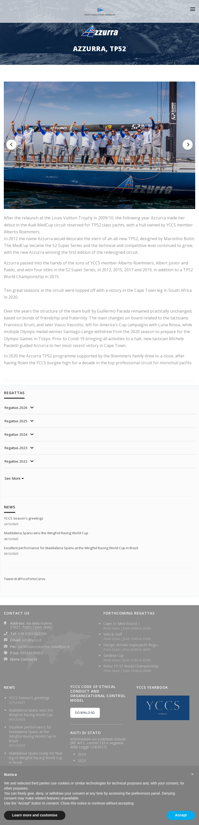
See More (14, 478)
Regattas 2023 (17, 447)
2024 (82, 754)
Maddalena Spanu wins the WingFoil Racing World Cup (49, 532)
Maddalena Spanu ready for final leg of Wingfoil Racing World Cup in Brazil (35, 758)
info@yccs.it (32, 640)
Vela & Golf (112, 634)
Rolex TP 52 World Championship (130, 666)
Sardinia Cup (113, 655)
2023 (82, 760)
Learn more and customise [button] (34, 815)
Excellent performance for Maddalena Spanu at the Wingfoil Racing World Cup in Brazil (75, 547)
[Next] (188, 145)
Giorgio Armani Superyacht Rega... (131, 644)
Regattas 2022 (17, 461)
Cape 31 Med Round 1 (121, 623)
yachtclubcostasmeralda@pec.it (44, 646)
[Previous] (11, 145)
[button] (192, 774)
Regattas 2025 (17, 420)
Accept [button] (181, 815)
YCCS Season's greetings (24, 518)
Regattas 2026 (17, 407)
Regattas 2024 (17, 434)
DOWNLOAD (85, 713)
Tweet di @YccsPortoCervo (26, 578)
